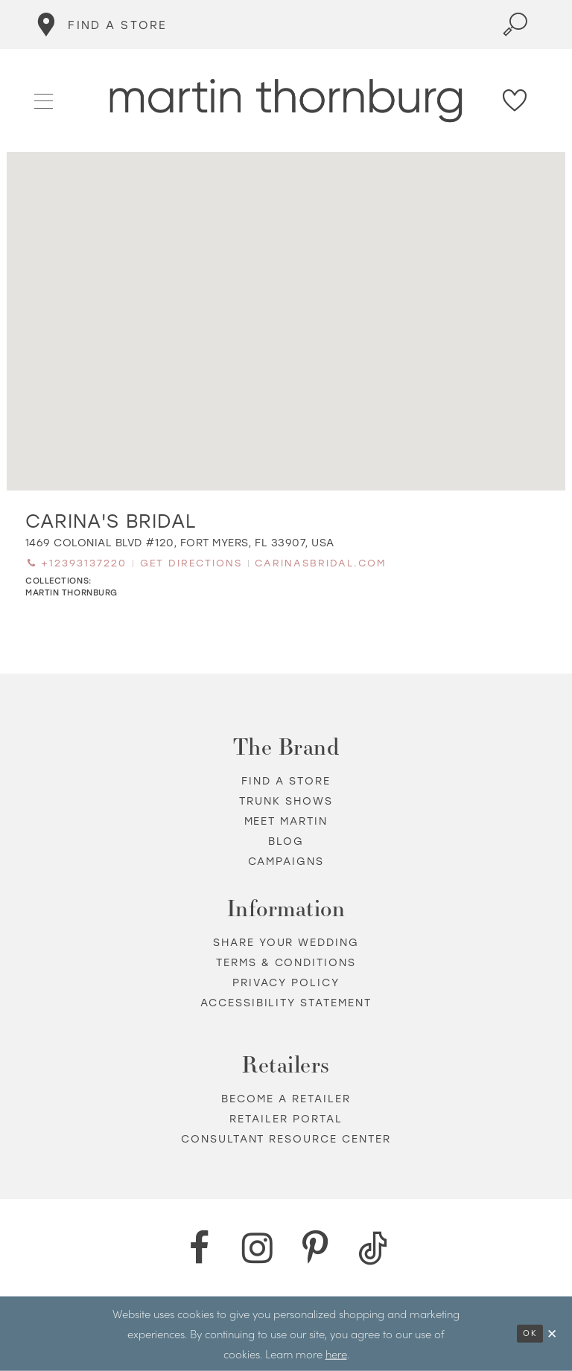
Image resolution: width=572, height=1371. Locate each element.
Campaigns (286, 861)
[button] (44, 100)
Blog (286, 841)
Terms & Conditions (286, 962)
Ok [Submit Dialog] (530, 1333)
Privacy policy (286, 983)
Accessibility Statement (286, 1003)
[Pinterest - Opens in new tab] (315, 1248)
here (336, 1353)
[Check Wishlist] (515, 100)
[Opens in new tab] (179, 543)
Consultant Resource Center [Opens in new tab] (286, 1139)
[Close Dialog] (552, 1333)
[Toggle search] (515, 24)
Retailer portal (286, 1119)
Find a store (286, 781)
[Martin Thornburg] (286, 101)
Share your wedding (286, 942)
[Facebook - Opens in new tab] (199, 1248)
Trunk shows (286, 801)
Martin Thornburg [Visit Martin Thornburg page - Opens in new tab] (71, 593)
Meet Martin (286, 821)
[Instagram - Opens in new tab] (257, 1248)
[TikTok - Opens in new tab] (373, 1248)
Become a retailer (286, 1099)
